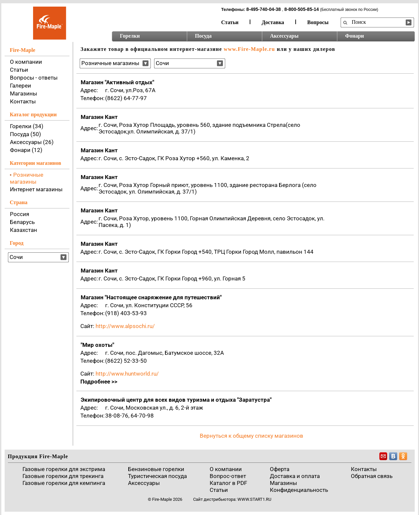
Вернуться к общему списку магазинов (251, 435)
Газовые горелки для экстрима (63, 469)
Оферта (279, 469)
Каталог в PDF (228, 483)
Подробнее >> (98, 381)
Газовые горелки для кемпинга (63, 483)
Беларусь (22, 222)
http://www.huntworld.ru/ (127, 373)
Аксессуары (284, 36)
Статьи (230, 22)
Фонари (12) (26, 150)
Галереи (20, 85)
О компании (26, 61)
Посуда (203, 36)
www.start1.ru (254, 499)
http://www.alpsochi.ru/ (125, 326)
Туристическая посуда (157, 476)
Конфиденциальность (299, 490)
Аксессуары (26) (32, 142)
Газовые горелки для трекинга (63, 476)
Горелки (130, 36)
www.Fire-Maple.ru (249, 49)
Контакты (23, 101)
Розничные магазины (26, 178)
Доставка (273, 22)
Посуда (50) (25, 134)
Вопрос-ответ (228, 476)
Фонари (354, 36)
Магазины (23, 93)
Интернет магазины (36, 189)
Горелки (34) (26, 126)
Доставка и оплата (295, 476)
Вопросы (317, 22)
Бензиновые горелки (156, 469)
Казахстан (23, 230)
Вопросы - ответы (34, 77)
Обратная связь (372, 476)
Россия (19, 214)
